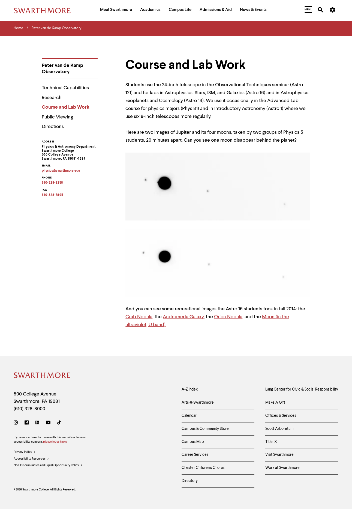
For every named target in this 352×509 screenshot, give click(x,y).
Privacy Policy (25, 452)
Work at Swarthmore (282, 468)
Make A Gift (275, 402)
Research (52, 97)
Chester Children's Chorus (203, 468)
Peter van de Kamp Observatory (62, 68)
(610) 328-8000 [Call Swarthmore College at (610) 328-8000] (29, 408)
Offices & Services (280, 416)
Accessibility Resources (31, 459)
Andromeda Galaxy (183, 316)
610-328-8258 (52, 182)
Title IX (271, 442)
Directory (190, 481)
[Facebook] (26, 423)
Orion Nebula (228, 316)
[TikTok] (59, 423)
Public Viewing (57, 117)
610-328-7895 (52, 195)
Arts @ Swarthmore (198, 402)
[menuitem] (116, 10)
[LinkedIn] (37, 423)
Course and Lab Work (65, 107)
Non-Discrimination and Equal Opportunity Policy (48, 465)
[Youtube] (48, 423)
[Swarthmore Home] (42, 376)
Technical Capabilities (65, 87)
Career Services (195, 455)
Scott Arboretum (279, 429)
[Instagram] (17, 423)
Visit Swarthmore (279, 455)
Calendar (189, 416)
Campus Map (193, 442)
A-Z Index (190, 389)
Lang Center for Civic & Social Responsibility (301, 389)
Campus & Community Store (205, 429)
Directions (53, 126)
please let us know (55, 441)
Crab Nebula (138, 316)
